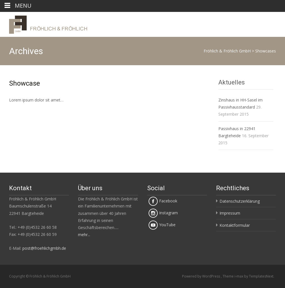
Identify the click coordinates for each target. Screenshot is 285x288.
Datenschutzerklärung (239, 201)
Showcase (24, 83)
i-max (239, 276)
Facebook (163, 201)
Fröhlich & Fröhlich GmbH (227, 51)
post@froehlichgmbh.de (44, 248)
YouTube (162, 224)
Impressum (229, 213)
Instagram (163, 212)
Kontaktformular (234, 225)
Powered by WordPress (201, 276)
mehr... (84, 234)
